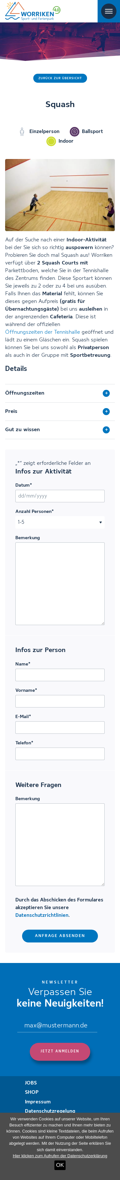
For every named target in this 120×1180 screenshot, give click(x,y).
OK (60, 1165)
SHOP (32, 1092)
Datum (23, 485)
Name (22, 664)
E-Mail (23, 717)
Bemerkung (27, 538)
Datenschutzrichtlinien (41, 915)
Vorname (26, 690)
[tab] (60, 393)
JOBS (31, 1083)
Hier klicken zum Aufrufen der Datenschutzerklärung (60, 1155)
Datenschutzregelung (50, 1111)
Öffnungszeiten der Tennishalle (42, 332)
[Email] (57, 1026)
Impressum (38, 1102)
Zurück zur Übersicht (60, 78)
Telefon (24, 743)
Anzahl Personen (34, 511)
